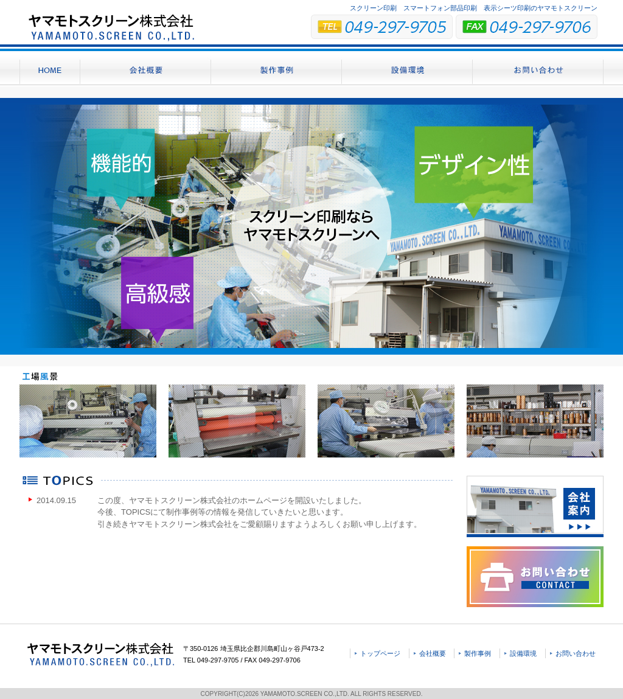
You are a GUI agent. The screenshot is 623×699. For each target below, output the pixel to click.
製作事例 (477, 653)
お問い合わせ (575, 653)
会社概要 (432, 653)
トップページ (380, 653)
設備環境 (523, 653)
